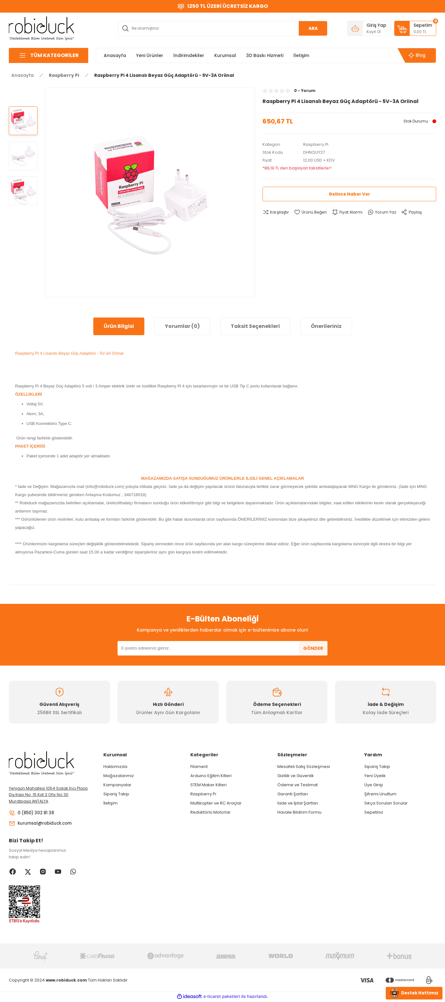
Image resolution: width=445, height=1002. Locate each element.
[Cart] (415, 28)
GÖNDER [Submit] (313, 648)
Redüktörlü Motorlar (210, 812)
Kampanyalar (117, 785)
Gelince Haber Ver (349, 194)
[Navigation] (48, 55)
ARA (313, 28)
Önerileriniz (326, 326)
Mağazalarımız (118, 776)
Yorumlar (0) (182, 326)
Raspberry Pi (316, 144)
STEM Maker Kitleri (208, 785)
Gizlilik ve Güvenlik (295, 776)
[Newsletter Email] (222, 648)
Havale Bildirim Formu (299, 812)
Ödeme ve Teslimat (297, 785)
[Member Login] (368, 28)
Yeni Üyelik (375, 776)
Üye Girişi (373, 785)
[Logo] (41, 28)
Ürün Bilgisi (119, 326)
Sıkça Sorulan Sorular (386, 803)
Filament (199, 767)
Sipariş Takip (116, 794)
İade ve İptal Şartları (297, 803)
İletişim (110, 803)
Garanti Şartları (292, 794)
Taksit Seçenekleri (255, 326)
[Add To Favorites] (312, 212)
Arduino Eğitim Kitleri (211, 776)
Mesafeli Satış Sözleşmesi (303, 767)
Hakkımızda (115, 767)
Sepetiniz (373, 812)
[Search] (222, 28)
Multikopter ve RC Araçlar (216, 803)
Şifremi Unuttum (380, 794)
